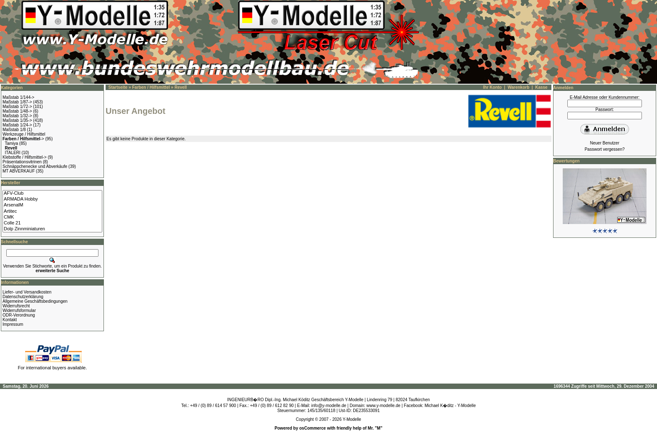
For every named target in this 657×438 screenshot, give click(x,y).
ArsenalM (52, 205)
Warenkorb (518, 87)
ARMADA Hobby (52, 199)
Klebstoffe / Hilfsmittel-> (25, 157)
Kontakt (10, 319)
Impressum (13, 324)
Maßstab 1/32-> (17, 115)
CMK (52, 217)
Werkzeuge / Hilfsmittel (24, 134)
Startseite (118, 87)
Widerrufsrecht (16, 306)
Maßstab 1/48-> (17, 111)
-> (23, 139)
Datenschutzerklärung (23, 296)
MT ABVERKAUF (19, 171)
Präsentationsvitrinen (22, 162)
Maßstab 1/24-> (17, 125)
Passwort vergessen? (605, 149)
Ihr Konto (492, 87)
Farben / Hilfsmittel (151, 87)
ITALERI (13, 152)
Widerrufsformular (19, 310)
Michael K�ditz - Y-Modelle (450, 405)
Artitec (52, 211)
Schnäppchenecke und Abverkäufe (35, 166)
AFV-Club (52, 193)
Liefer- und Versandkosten (27, 292)
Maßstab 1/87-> (17, 102)
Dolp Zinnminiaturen (52, 229)
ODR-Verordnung (19, 315)
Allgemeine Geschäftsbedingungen (35, 301)
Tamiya (11, 143)
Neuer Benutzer (604, 143)
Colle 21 (52, 223)
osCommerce (312, 428)
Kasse (541, 87)
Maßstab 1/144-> (18, 97)
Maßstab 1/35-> (17, 120)
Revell (180, 87)
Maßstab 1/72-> (17, 106)
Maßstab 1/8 (14, 129)
